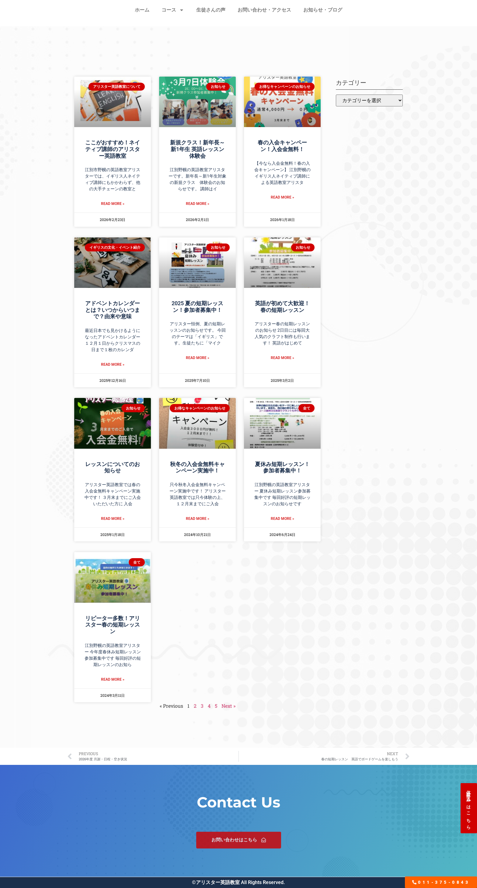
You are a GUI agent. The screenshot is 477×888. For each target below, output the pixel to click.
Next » (228, 706)
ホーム (142, 10)
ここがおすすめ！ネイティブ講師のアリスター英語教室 (112, 149)
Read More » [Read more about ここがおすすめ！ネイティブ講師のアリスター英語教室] (112, 204)
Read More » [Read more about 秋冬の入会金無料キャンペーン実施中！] (197, 519)
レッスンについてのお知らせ (112, 467)
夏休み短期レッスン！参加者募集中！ (282, 467)
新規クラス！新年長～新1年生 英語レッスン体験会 (197, 149)
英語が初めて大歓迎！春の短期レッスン (282, 306)
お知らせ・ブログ (322, 10)
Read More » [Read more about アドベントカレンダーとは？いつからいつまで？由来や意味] (112, 364)
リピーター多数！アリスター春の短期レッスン (112, 624)
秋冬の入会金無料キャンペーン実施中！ (197, 467)
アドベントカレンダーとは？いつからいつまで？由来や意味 (112, 310)
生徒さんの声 (210, 10)
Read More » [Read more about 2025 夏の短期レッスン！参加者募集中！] (197, 358)
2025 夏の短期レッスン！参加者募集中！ (197, 306)
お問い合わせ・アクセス (264, 10)
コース (173, 10)
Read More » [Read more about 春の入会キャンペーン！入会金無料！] (282, 197)
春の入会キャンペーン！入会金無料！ (282, 145)
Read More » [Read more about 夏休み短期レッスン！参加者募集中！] (282, 519)
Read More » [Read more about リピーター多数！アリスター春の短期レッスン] (112, 679)
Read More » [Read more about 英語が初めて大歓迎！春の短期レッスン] (282, 358)
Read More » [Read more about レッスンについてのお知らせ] (112, 519)
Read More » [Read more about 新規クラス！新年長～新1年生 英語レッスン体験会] (197, 204)
